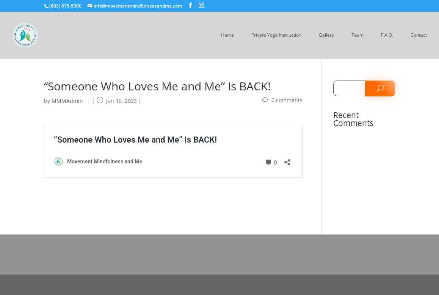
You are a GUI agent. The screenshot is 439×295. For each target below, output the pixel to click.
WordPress (150, 284)
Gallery (326, 35)
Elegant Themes (89, 284)
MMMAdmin (67, 100)
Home (227, 35)
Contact (419, 35)
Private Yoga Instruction (276, 35)
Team (357, 35)
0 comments (287, 100)
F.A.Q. (387, 35)
